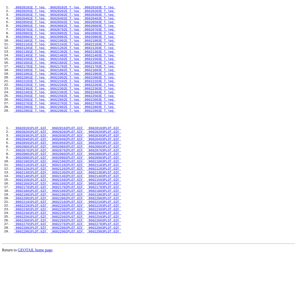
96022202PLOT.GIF (67, 245)
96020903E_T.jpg (99, 44)
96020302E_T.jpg (64, 17)
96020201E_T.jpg (30, 13)
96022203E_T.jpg (99, 101)
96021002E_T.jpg (64, 48)
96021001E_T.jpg (30, 48)
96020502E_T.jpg (64, 26)
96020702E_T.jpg (64, 35)
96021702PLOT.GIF (67, 223)
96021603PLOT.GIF (104, 218)
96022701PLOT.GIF (31, 267)
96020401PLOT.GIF (31, 165)
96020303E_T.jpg (99, 17)
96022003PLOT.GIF (104, 236)
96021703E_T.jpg (99, 79)
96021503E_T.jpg (99, 70)
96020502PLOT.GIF (67, 170)
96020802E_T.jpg (64, 39)
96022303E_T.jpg (99, 106)
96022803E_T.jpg (99, 128)
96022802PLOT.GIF (67, 272)
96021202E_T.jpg (64, 57)
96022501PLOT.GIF (31, 258)
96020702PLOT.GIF (67, 179)
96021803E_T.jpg (99, 84)
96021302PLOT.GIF (67, 205)
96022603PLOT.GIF (104, 263)
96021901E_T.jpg (30, 88)
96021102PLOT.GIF (67, 196)
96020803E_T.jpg (99, 39)
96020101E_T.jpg (30, 8)
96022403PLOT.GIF (104, 254)
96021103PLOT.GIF (104, 196)
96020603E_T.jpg (99, 31)
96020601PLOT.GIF (31, 174)
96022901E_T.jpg (30, 132)
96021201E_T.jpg (30, 57)
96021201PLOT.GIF (31, 201)
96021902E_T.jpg (64, 88)
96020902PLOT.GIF (67, 187)
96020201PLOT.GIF (31, 156)
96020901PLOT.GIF (31, 187)
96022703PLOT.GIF (104, 267)
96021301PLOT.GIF (31, 205)
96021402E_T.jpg (64, 66)
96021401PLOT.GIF (31, 210)
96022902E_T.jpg (64, 132)
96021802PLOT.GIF (67, 227)
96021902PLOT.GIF (67, 232)
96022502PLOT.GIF (67, 258)
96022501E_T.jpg (30, 115)
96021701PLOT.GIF (31, 223)
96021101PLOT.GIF (31, 196)
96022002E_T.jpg (64, 93)
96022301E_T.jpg (30, 106)
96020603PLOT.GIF (104, 174)
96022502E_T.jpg (64, 115)
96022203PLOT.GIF (104, 245)
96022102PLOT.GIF (67, 241)
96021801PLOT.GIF (31, 227)
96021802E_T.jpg (64, 84)
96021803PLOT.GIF (104, 227)
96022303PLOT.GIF (104, 249)
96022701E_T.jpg (30, 123)
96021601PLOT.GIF (31, 218)
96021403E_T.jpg (99, 66)
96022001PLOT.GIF (31, 236)
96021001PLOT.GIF (31, 192)
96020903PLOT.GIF (104, 187)
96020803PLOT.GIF (104, 183)
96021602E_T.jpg (64, 75)
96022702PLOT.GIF (67, 267)
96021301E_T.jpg (30, 62)
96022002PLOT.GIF (67, 236)
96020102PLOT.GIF (67, 152)
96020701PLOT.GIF (31, 179)
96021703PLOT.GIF (104, 223)
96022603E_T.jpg (99, 119)
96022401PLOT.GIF (31, 254)
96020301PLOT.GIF (31, 161)
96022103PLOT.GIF (104, 241)
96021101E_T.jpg (30, 53)
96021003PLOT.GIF (104, 192)
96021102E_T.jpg (64, 53)
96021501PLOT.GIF (31, 214)
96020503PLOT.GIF (104, 170)
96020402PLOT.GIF (67, 165)
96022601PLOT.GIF (31, 263)
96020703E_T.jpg (99, 35)
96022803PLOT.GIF (104, 272)
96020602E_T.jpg (64, 31)
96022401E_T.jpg (30, 110)
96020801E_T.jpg (30, 39)
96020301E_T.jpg (30, 17)
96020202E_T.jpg (64, 13)
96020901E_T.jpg (30, 44)
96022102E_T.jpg (64, 97)
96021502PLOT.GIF (67, 214)
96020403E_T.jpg (99, 22)
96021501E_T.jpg (30, 70)
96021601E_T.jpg (30, 75)
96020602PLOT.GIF (67, 174)
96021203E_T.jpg (99, 57)
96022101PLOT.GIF (31, 241)
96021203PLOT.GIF (104, 201)
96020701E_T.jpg (30, 35)
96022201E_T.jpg (30, 101)
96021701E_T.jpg (30, 79)
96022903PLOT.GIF (104, 276)
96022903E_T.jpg (99, 132)
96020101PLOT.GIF (31, 152)
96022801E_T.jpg (30, 128)
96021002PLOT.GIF (67, 192)
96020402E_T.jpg (64, 22)
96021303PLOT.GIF (104, 205)
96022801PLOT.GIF (31, 272)
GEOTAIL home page (35, 296)
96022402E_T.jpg (64, 110)
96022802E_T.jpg (64, 128)
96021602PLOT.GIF (67, 218)
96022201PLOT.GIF (31, 245)
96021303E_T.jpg (99, 62)
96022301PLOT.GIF (31, 249)
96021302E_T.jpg (64, 62)
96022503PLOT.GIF (104, 258)
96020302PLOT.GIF (67, 161)
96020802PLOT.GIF (67, 183)
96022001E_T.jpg (30, 93)
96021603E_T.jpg (99, 75)
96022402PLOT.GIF (67, 254)
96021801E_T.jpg (30, 84)
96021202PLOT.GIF (67, 201)
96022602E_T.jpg (64, 119)
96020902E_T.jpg (64, 44)
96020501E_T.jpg (30, 26)
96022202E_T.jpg (64, 101)
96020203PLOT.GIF (104, 156)
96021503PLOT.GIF (104, 214)
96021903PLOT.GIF (104, 232)
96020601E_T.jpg (30, 31)
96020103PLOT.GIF (104, 152)
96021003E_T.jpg (99, 48)
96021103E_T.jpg (99, 53)
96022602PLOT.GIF (67, 263)
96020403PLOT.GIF (104, 165)
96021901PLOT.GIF (31, 232)
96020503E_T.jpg (99, 26)
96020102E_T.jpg (64, 8)
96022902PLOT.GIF (67, 276)
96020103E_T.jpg (99, 8)
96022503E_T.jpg (99, 115)
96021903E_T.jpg (99, 88)
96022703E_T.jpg (99, 123)
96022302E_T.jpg (64, 106)
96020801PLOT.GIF (31, 183)
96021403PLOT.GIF (104, 210)
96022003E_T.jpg (99, 93)
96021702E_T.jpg (64, 79)
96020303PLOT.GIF (104, 161)
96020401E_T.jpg (30, 22)
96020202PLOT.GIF (67, 156)
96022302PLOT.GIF (67, 249)
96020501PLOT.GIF (31, 170)
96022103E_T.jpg (99, 97)
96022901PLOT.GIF (31, 276)
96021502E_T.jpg (64, 70)
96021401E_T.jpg (30, 66)
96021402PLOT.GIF (67, 210)
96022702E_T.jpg (64, 123)
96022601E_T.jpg (30, 119)
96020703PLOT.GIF (104, 179)
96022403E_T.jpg (99, 110)
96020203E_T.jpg (99, 13)
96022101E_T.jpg (30, 97)
